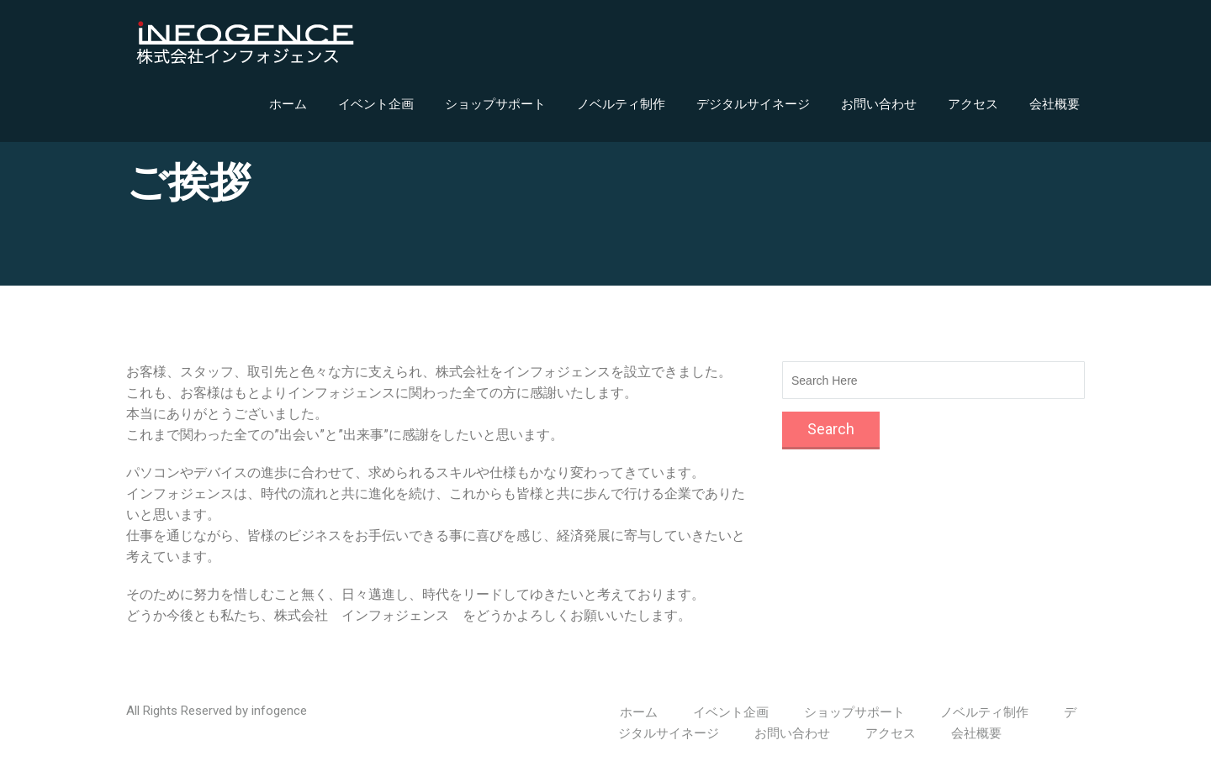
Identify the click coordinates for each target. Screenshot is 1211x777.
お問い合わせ (879, 104)
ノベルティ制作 (621, 104)
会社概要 (1054, 104)
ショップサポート (495, 104)
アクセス (973, 104)
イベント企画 (376, 104)
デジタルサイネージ (753, 104)
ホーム (288, 104)
